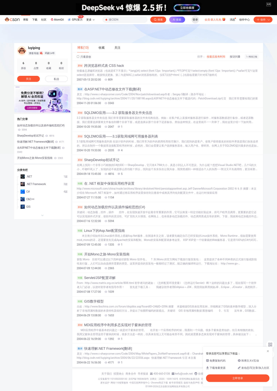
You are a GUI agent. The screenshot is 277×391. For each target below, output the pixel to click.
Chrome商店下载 (159, 382)
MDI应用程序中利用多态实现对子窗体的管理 (114, 325)
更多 (90, 19)
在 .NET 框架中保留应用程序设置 (106, 183)
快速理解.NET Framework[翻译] (104, 348)
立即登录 (237, 378)
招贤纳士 (118, 373)
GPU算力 (75, 18)
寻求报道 (143, 373)
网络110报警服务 (119, 382)
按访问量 (235, 56)
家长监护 (105, 382)
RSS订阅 (251, 56)
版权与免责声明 (192, 382)
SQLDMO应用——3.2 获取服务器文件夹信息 (114, 113)
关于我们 (106, 373)
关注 (28, 78)
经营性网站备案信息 (189, 379)
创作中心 (244, 19)
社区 (43, 19)
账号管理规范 (176, 382)
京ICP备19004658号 (138, 379)
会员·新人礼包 (215, 19)
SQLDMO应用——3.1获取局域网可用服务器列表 (117, 136)
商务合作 (131, 373)
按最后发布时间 (216, 56)
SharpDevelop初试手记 (98, 160)
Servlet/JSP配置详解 (96, 278)
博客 (25, 19)
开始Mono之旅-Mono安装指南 (103, 254)
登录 (195, 19)
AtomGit (57, 19)
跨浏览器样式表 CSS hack (100, 66)
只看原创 (84, 56)
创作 (263, 19)
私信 (56, 79)
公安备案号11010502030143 (112, 379)
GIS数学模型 (90, 301)
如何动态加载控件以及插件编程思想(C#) (111, 207)
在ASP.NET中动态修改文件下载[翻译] (109, 89)
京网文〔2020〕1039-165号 (164, 379)
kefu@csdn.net (184, 373)
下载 (34, 19)
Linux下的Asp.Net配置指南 (101, 231)
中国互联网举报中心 (139, 382)
